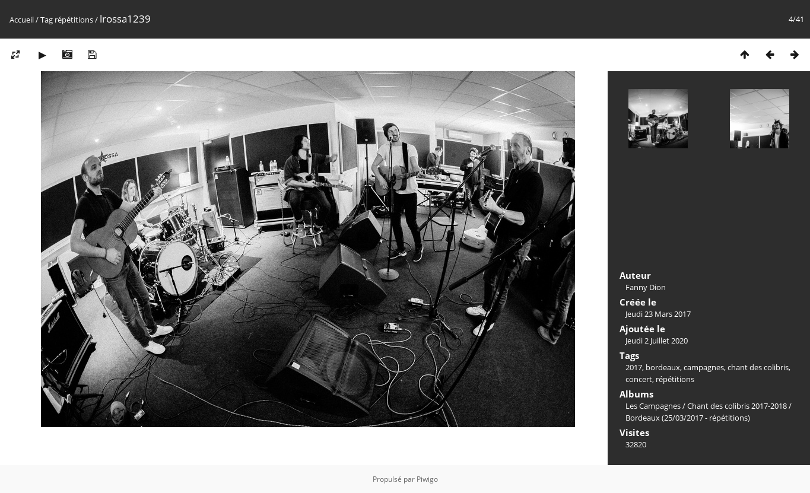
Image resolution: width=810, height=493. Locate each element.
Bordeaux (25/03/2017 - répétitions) (687, 417)
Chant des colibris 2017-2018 (737, 405)
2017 (633, 367)
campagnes (704, 367)
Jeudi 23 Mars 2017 (658, 313)
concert (638, 379)
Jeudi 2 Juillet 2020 (656, 340)
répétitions (74, 19)
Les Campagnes (653, 405)
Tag (46, 19)
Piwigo (427, 479)
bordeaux (663, 367)
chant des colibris (758, 367)
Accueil (21, 19)
